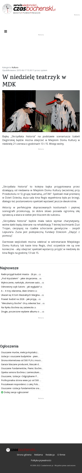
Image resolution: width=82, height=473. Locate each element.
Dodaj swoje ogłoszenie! (15, 392)
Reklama (38, 454)
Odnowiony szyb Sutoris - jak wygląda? (20, 286)
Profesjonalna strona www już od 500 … (21, 380)
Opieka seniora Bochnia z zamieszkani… (21, 372)
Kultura (15, 67)
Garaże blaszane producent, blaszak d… (20, 364)
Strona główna (24, 454)
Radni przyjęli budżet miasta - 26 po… (20, 274)
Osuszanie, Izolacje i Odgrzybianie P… (19, 376)
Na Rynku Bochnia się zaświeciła (17, 307)
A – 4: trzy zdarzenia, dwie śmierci (18, 290)
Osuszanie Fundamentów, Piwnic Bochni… (22, 368)
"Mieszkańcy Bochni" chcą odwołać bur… (22, 303)
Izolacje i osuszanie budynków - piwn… (20, 356)
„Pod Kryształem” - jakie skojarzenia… (20, 278)
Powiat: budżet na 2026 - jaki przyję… (20, 299)
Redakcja (50, 454)
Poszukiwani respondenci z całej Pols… (20, 384)
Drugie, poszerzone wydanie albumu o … (21, 311)
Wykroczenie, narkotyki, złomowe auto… (21, 282)
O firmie (61, 454)
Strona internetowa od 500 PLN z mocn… (21, 360)
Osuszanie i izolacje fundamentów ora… (21, 388)
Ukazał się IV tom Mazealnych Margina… (21, 294)
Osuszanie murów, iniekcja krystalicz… (20, 352)
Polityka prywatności (41, 460)
